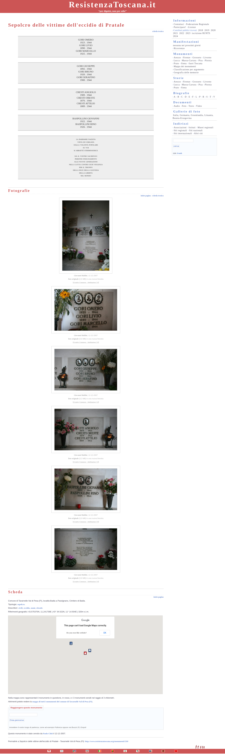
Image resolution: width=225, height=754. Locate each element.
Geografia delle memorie (186, 72)
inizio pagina (146, 196)
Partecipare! (180, 27)
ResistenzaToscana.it (112, 4)
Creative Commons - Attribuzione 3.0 (85, 282)
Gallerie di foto (186, 111)
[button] (85, 653)
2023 (188, 33)
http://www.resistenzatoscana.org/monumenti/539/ (106, 741)
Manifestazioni (186, 41)
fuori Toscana (195, 63)
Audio (177, 106)
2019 (207, 30)
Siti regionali (180, 130)
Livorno (207, 57)
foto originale (73, 279)
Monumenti (183, 53)
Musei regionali (205, 127)
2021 (175, 33)
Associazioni (180, 127)
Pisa (201, 60)
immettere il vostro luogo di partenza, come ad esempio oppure (47, 727)
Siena (184, 63)
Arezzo (177, 57)
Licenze (192, 27)
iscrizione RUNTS (201, 33)
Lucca (177, 60)
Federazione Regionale (197, 24)
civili (20, 608)
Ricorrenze (179, 48)
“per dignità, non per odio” (112, 11)
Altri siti (198, 133)
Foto (184, 106)
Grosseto (196, 57)
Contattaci (179, 24)
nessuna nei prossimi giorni (187, 45)
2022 (181, 33)
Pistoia (208, 60)
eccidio (27, 608)
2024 (175, 36)
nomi (33, 608)
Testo (191, 106)
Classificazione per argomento (189, 69)
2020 (213, 30)
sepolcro (21, 604)
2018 (200, 30)
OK (104, 633)
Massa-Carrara (189, 60)
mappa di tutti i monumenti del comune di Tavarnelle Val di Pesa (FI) (62, 701)
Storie (178, 78)
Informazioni (184, 20)
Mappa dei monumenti (185, 66)
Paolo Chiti (48, 733)
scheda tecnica (158, 31)
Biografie (181, 93)
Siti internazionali (183, 133)
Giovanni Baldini (80, 276)
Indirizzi (181, 123)
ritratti (39, 608)
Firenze (186, 57)
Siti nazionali (195, 130)
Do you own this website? (76, 633)
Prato (176, 63)
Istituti (192, 127)
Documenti (182, 102)
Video (199, 106)
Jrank (179, 153)
